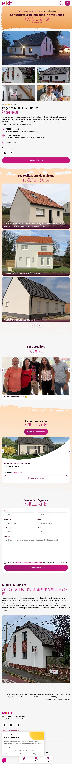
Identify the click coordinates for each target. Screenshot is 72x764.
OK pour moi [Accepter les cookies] (37, 754)
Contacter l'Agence (36, 160)
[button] (4, 760)
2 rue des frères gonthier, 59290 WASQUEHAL (21, 131)
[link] (14, 104)
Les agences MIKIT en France (32, 11)
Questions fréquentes (10, 730)
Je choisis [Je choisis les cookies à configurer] (23, 754)
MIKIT (19, 11)
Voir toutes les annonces (36, 431)
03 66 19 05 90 (11, 142)
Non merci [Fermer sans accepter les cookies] (9, 754)
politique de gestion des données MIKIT (29, 562)
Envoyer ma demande (36, 567)
